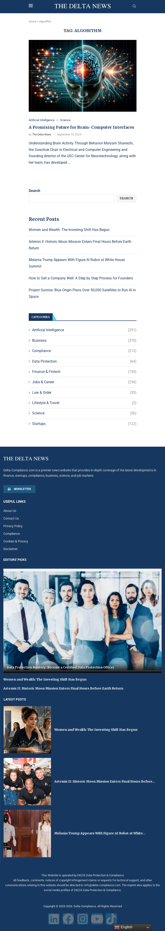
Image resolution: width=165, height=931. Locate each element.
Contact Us (11, 518)
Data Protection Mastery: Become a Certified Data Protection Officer (60, 667)
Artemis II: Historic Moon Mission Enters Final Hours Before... (104, 781)
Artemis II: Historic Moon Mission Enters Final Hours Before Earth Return (63, 688)
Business (84, 340)
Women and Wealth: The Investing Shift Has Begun (69, 230)
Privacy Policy (13, 526)
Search (34, 191)
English (123, 927)
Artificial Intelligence (84, 330)
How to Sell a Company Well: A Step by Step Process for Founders (81, 278)
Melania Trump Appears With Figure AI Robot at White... (99, 833)
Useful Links (14, 502)
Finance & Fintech (84, 371)
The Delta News (41, 134)
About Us (9, 511)
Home (32, 21)
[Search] (134, 6)
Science (84, 413)
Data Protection (84, 361)
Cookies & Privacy (15, 541)
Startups (84, 423)
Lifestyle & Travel (84, 402)
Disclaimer (10, 549)
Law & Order (84, 392)
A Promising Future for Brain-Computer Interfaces (81, 127)
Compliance (84, 350)
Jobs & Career (84, 382)
